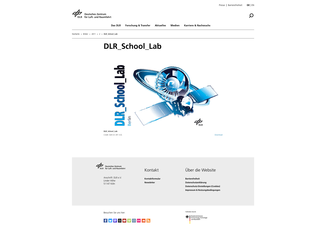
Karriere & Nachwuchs (197, 25)
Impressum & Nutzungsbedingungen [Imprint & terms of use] (202, 190)
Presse (222, 5)
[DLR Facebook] (105, 221)
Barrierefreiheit (235, 5)
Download (219, 135)
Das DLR (116, 25)
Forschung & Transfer (137, 25)
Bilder (85, 34)
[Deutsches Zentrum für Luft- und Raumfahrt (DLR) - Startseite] (92, 15)
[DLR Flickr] (139, 221)
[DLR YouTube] (124, 221)
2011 (94, 34)
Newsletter (149, 182)
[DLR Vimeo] (129, 221)
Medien (175, 25)
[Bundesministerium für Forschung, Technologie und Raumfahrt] (198, 226)
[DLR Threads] (120, 221)
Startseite (76, 34)
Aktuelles (160, 25)
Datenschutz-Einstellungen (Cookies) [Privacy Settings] (202, 186)
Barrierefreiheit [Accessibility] (192, 178)
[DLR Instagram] (134, 221)
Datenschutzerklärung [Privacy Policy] (195, 182)
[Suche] (251, 15)
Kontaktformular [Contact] (152, 178)
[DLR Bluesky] (110, 221)
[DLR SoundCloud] (143, 221)
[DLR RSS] (148, 221)
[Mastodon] (115, 221)
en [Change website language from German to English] (252, 5)
